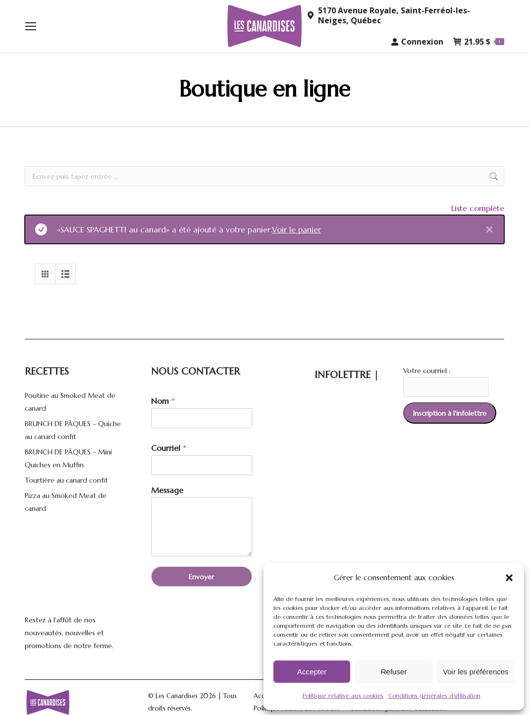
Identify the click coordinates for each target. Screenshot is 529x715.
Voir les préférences (476, 671)
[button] (509, 578)
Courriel (168, 448)
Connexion (417, 42)
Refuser (394, 671)
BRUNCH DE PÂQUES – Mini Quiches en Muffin (68, 458)
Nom (163, 401)
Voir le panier (296, 229)
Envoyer (201, 576)
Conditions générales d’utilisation (434, 695)
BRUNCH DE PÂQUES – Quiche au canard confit (73, 430)
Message (167, 490)
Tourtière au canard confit (66, 480)
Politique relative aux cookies (343, 695)
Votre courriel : (426, 370)
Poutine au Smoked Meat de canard (70, 402)
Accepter (311, 671)
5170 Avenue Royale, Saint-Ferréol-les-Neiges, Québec (388, 15)
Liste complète (477, 208)
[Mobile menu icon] (31, 26)
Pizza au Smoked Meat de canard (65, 502)
